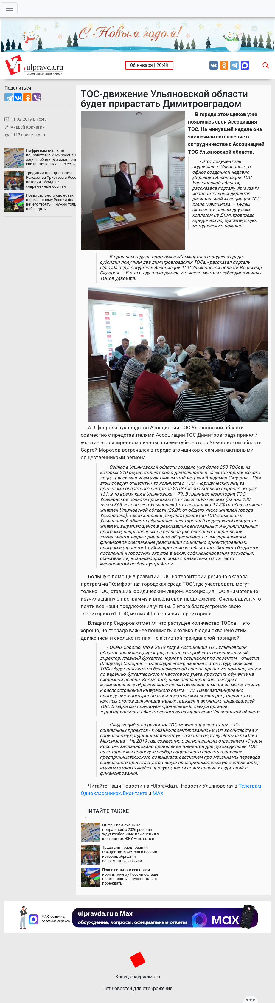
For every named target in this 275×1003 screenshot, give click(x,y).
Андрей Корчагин (28, 127)
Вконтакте (135, 793)
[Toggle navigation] (9, 8)
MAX (158, 793)
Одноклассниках (101, 793)
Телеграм (250, 786)
